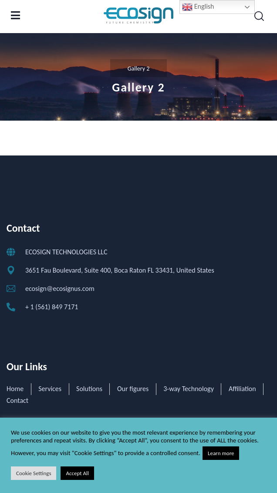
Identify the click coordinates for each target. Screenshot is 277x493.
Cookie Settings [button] (33, 473)
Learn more (221, 453)
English (198, 7)
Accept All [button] (77, 473)
